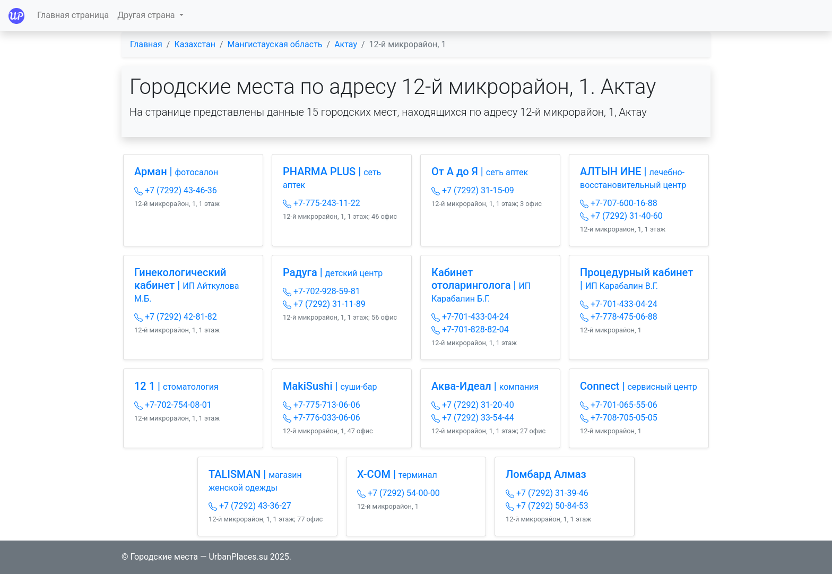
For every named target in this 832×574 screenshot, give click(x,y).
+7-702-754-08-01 (173, 405)
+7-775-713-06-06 (321, 405)
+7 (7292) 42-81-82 (175, 317)
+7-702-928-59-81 (321, 291)
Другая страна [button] (147, 15)
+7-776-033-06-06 (321, 418)
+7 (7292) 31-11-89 (324, 304)
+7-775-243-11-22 (321, 203)
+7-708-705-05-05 (618, 418)
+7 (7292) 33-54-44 (472, 418)
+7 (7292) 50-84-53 (547, 506)
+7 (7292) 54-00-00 (398, 493)
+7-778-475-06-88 (618, 317)
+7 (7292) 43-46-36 (175, 190)
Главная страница (73, 15)
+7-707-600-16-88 (618, 203)
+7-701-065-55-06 (618, 405)
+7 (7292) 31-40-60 (621, 216)
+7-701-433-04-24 (470, 317)
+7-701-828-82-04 (470, 329)
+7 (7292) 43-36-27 (250, 506)
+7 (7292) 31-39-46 (547, 493)
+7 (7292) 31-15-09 (472, 190)
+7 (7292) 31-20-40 (472, 405)
